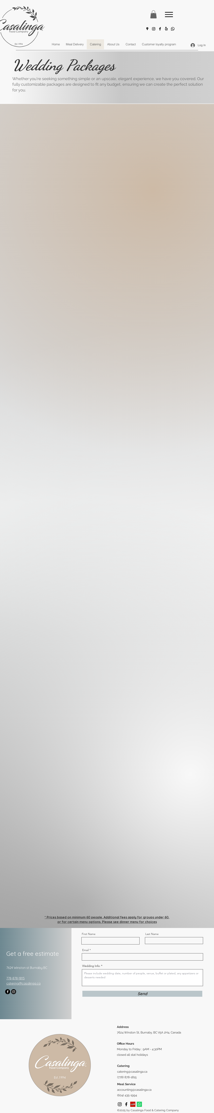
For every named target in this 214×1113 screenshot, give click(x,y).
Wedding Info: (91, 966)
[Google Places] (147, 29)
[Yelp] (132, 1104)
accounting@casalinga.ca (134, 1090)
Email (85, 950)
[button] (153, 14)
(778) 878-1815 (127, 1077)
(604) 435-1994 (127, 1095)
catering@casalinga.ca (132, 1071)
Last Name (152, 934)
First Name (88, 934)
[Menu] (169, 14)
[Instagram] (153, 29)
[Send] (142, 993)
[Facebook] (160, 29)
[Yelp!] (166, 29)
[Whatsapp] (173, 29)
